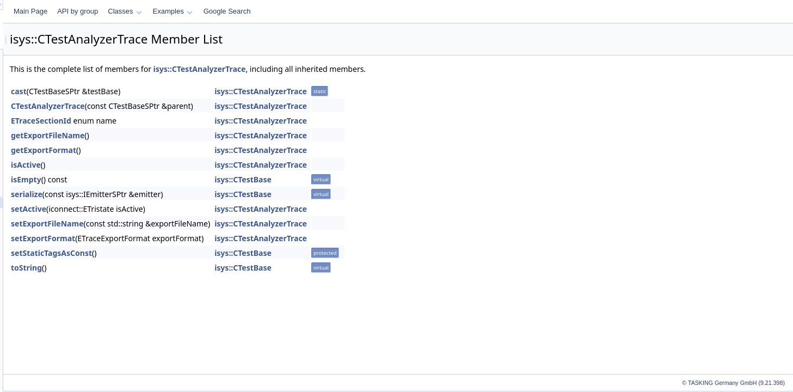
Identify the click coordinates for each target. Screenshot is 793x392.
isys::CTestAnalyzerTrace (336, 69)
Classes (261, 11)
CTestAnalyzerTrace (184, 106)
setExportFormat (179, 238)
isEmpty (162, 179)
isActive (162, 165)
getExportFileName (183, 135)
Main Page (166, 11)
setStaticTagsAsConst (187, 253)
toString (162, 267)
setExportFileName (183, 223)
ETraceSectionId (177, 120)
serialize (163, 194)
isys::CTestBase (379, 179)
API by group (213, 11)
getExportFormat (179, 150)
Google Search (363, 11)
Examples (309, 11)
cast (155, 91)
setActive (164, 209)
